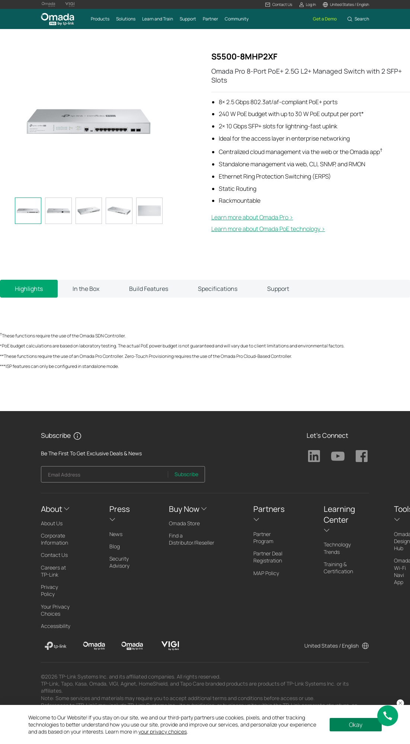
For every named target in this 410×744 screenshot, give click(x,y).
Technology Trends (337, 548)
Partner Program (263, 537)
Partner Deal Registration (267, 557)
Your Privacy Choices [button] (55, 610)
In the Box (86, 289)
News (115, 534)
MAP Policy (266, 573)
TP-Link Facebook (361, 456)
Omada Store (184, 523)
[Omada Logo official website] (48, 4)
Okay (355, 725)
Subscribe (186, 474)
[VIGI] (170, 646)
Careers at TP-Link (53, 571)
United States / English (331, 645)
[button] (278, 4)
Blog (114, 546)
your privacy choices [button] (162, 731)
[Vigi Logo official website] (70, 4)
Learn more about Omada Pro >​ (252, 217)
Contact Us (54, 554)
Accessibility (55, 625)
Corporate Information (54, 539)
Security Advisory (119, 562)
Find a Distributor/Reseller (191, 539)
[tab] (28, 211)
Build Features (148, 289)
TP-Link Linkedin (314, 456)
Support (278, 289)
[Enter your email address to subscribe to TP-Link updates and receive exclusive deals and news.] (104, 476)
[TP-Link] (55, 646)
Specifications (217, 289)
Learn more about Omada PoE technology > (268, 229)
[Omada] (94, 646)
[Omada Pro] (132, 646)
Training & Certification (338, 568)
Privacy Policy (49, 590)
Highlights (29, 289)
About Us (52, 523)
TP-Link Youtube (337, 456)
